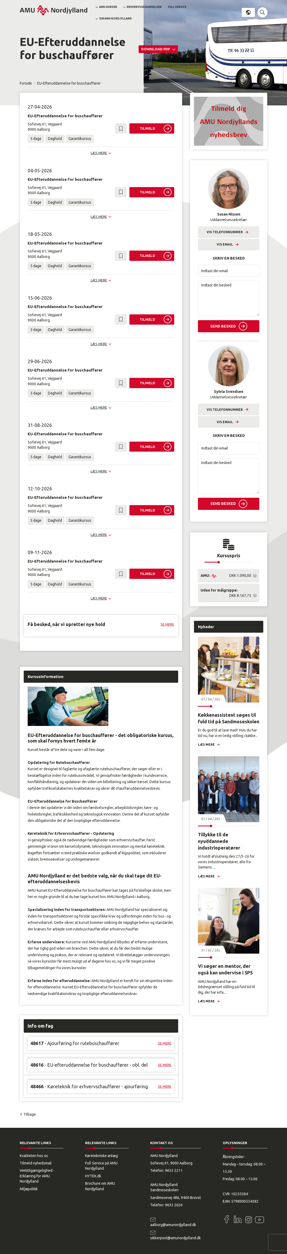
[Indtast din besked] (228, 298)
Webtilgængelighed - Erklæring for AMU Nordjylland (37, 1175)
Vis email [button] (225, 244)
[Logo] (53, 10)
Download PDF (156, 49)
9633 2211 (174, 1170)
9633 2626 (174, 1205)
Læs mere (206, 744)
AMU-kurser (108, 7)
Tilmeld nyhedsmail (36, 1163)
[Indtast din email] (228, 271)
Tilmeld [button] (147, 128)
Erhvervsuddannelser (144, 7)
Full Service (177, 7)
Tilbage (29, 1114)
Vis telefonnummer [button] (225, 232)
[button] (262, 12)
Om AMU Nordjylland (115, 18)
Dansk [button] (248, 12)
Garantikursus (80, 138)
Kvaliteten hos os (34, 1156)
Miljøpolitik (29, 1189)
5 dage (35, 138)
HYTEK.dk (93, 1176)
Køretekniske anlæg (101, 1156)
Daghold (55, 138)
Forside (26, 83)
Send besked (223, 326)
